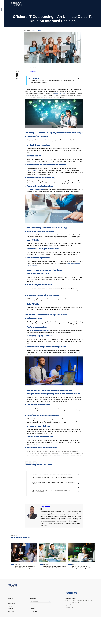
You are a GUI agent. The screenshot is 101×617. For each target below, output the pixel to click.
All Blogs (26, 30)
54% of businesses (59, 93)
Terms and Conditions (84, 613)
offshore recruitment (62, 455)
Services (10, 600)
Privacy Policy (77, 613)
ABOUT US (10, 598)
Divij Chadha (33, 72)
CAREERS (10, 608)
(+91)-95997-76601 (71, 605)
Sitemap (91, 613)
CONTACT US (11, 611)
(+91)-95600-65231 (69, 607)
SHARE (17, 72)
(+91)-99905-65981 (72, 604)
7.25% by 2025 (31, 170)
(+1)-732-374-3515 (73, 602)
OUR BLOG (10, 606)
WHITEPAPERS (11, 603)
